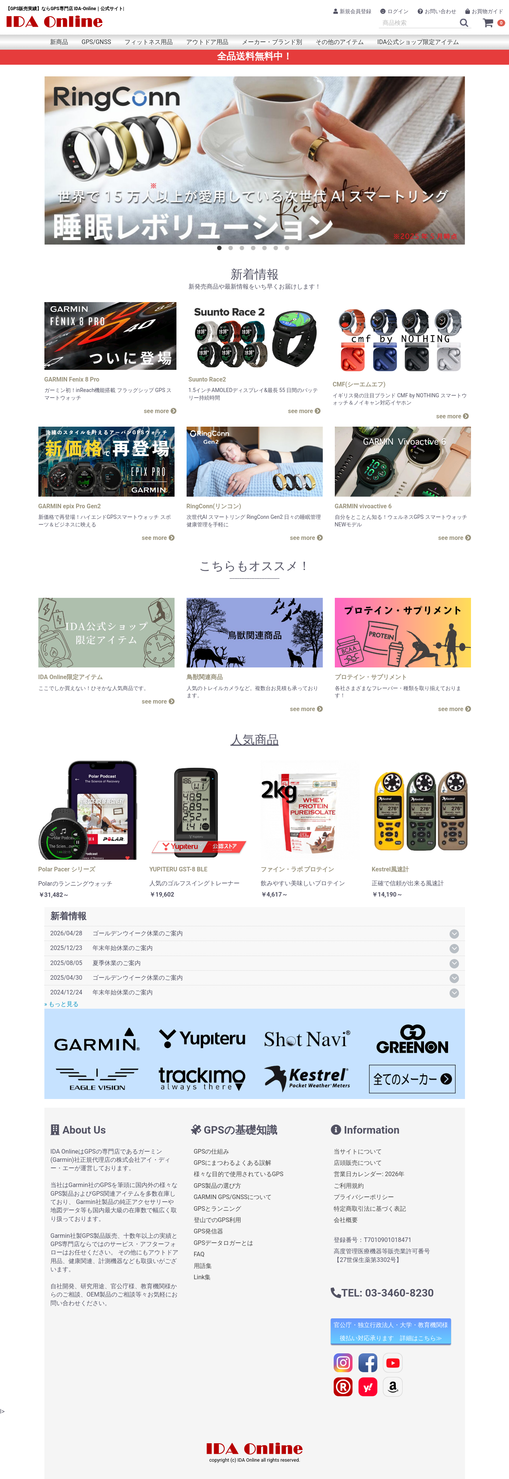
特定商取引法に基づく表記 (370, 1208)
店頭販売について (358, 1162)
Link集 (201, 1277)
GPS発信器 (208, 1231)
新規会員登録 (352, 11)
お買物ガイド (484, 11)
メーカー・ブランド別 (272, 42)
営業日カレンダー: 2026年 (369, 1174)
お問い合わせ (437, 11)
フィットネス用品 (149, 42)
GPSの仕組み (211, 1151)
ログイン (394, 11)
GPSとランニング (217, 1208)
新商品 (59, 42)
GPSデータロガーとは (223, 1242)
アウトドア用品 (207, 42)
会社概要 (346, 1220)
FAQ (198, 1254)
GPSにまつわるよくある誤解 (232, 1162)
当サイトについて (358, 1151)
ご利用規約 (349, 1185)
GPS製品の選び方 (217, 1185)
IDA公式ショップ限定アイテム (418, 42)
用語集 (202, 1265)
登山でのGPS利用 (217, 1220)
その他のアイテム (340, 42)
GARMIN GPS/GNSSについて (232, 1197)
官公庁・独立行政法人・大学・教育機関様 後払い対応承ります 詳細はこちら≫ (391, 1331)
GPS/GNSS (96, 42)
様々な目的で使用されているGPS (238, 1174)
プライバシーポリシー (364, 1197)
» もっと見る (61, 1004)
